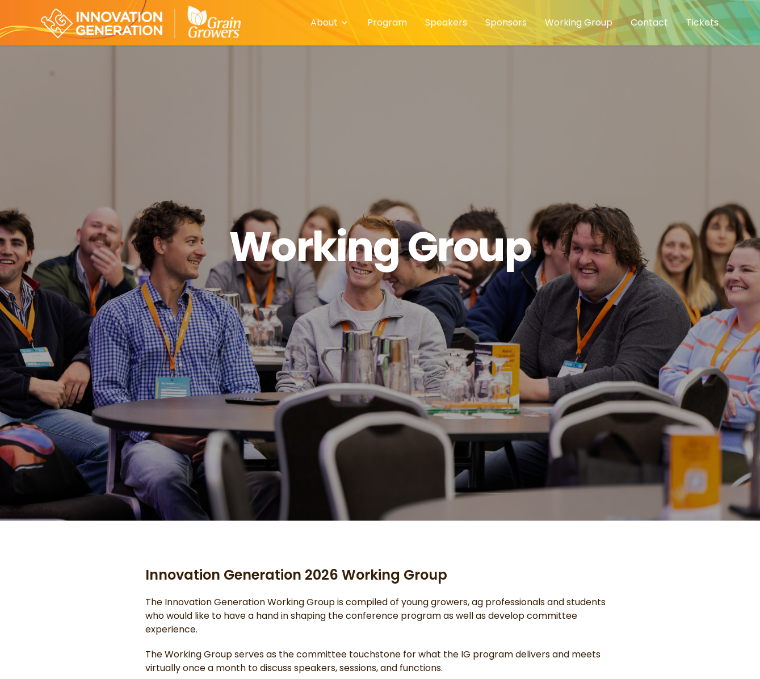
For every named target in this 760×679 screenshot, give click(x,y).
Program (387, 22)
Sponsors (506, 22)
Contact (649, 22)
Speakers (446, 22)
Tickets (702, 22)
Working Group (578, 22)
